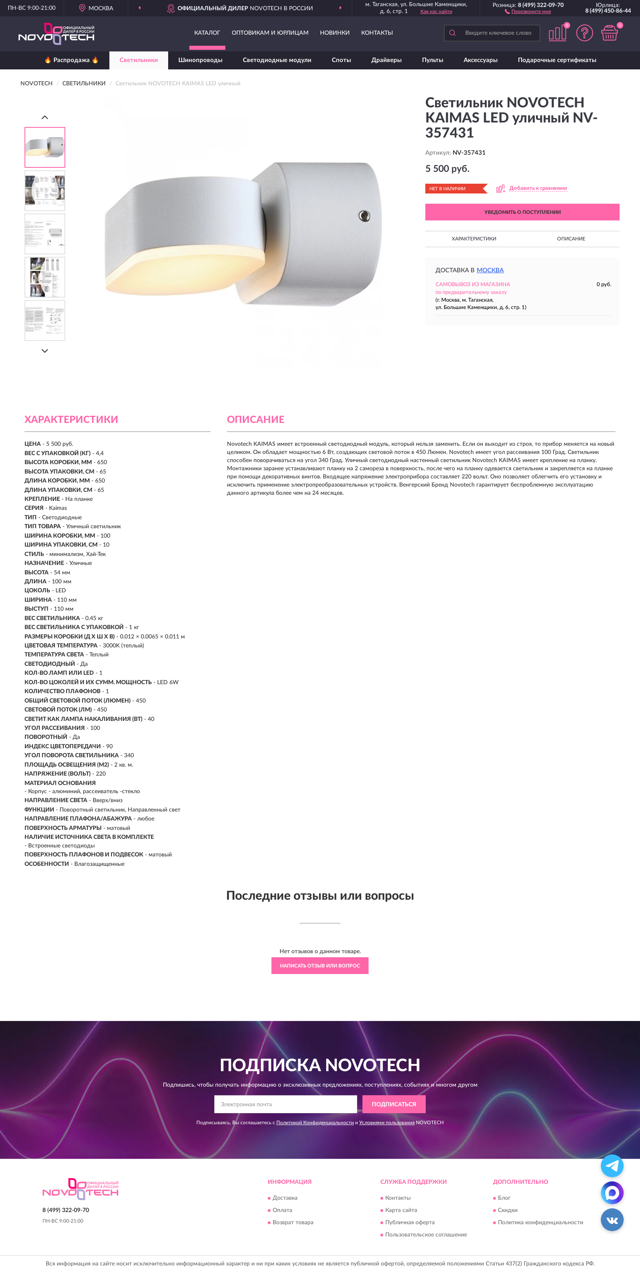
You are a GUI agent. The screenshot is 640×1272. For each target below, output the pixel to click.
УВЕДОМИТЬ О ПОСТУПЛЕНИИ (522, 212)
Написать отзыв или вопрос (320, 965)
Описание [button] (571, 238)
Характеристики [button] (474, 238)
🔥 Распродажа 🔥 (71, 60)
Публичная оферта (410, 1222)
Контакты (377, 33)
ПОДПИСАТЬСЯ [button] (394, 1104)
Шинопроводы (200, 60)
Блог (504, 1198)
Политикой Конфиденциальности (315, 1122)
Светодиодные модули (277, 60)
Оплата (282, 1210)
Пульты (432, 60)
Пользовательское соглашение (426, 1235)
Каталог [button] (207, 33)
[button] (528, 11)
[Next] (44, 351)
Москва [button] (490, 270)
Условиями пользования (387, 1122)
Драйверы (386, 60)
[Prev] (44, 117)
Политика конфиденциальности (540, 1222)
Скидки (508, 1210)
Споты (341, 60)
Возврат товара (293, 1222)
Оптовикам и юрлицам (270, 33)
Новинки (335, 33)
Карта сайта (401, 1210)
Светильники (139, 60)
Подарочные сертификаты (557, 60)
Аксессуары (481, 60)
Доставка (285, 1198)
